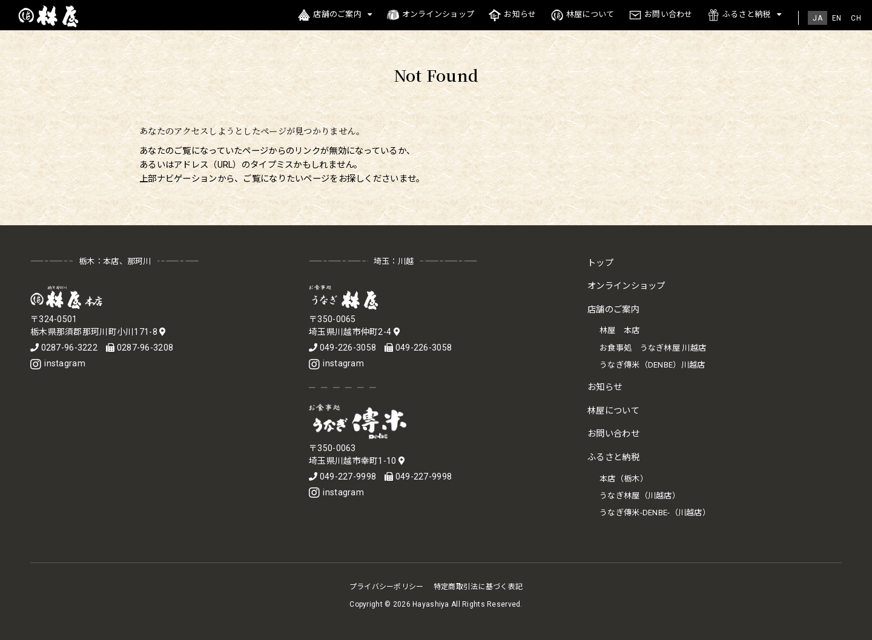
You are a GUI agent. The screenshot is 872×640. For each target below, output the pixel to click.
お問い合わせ (661, 15)
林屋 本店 (619, 330)
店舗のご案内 (330, 15)
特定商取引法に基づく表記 (478, 586)
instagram (57, 363)
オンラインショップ (431, 15)
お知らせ (512, 15)
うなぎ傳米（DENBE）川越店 (652, 364)
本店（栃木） (624, 478)
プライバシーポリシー (386, 586)
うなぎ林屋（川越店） (640, 495)
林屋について (583, 15)
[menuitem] (817, 18)
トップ (600, 263)
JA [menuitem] (817, 18)
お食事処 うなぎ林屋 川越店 (653, 347)
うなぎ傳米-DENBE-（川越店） (655, 512)
